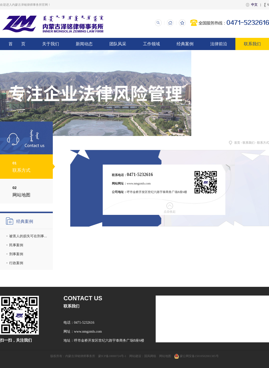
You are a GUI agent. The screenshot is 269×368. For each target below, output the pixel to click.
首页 (237, 142)
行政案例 (16, 263)
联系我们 (252, 44)
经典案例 (185, 44)
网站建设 (135, 356)
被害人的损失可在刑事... (28, 236)
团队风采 (117, 44)
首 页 (16, 44)
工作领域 (151, 44)
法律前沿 (218, 44)
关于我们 (50, 44)
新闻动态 (84, 44)
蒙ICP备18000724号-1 (112, 356)
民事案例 (16, 245)
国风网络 (150, 356)
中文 (254, 4)
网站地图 (165, 356)
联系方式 (263, 142)
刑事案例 (16, 254)
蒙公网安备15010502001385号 (196, 356)
